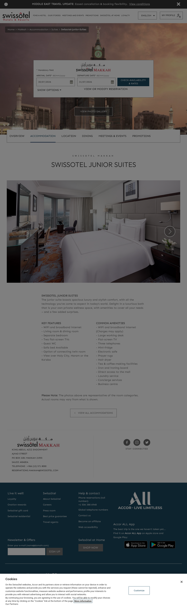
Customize (139, 590)
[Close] (181, 582)
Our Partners (11, 604)
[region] (93, 590)
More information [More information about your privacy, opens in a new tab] (83, 601)
